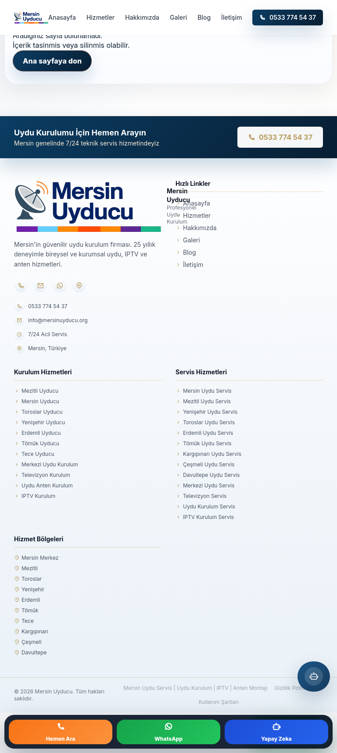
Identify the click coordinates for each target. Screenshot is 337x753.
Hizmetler (100, 17)
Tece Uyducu (34, 454)
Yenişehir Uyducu (39, 422)
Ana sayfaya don (52, 61)
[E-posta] (40, 285)
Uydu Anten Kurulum (43, 485)
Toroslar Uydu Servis (205, 422)
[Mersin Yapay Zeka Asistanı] (314, 676)
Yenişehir (29, 589)
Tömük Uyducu (36, 443)
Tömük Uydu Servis (204, 443)
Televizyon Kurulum (42, 475)
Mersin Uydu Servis (204, 390)
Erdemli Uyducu (37, 433)
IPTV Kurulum (34, 496)
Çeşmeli (27, 642)
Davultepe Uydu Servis (208, 475)
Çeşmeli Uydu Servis (205, 464)
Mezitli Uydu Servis (203, 401)
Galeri (178, 17)
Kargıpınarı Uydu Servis (208, 454)
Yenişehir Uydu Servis (206, 412)
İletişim (231, 17)
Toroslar (28, 579)
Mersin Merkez (36, 557)
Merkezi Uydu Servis (205, 485)
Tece (24, 621)
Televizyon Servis (201, 496)
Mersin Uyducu (36, 401)
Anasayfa (62, 17)
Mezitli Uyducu (36, 390)
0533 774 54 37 (287, 17)
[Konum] (79, 285)
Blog (204, 17)
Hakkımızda (142, 17)
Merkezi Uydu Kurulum (46, 464)
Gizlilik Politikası (294, 688)
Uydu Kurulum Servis (205, 506)
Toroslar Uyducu (38, 412)
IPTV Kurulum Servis (205, 517)
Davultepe (30, 652)
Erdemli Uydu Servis (204, 433)
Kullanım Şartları (219, 702)
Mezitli (26, 568)
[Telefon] (21, 285)
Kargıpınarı (31, 631)
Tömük (26, 610)
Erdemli (27, 600)
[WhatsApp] (60, 285)
